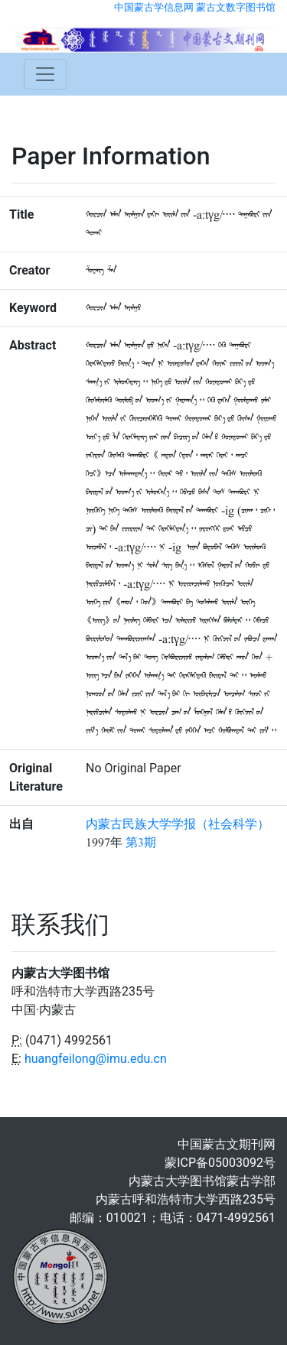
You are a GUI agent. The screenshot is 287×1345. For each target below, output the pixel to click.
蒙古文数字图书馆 (236, 7)
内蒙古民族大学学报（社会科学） (177, 824)
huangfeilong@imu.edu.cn (95, 1058)
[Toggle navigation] (45, 74)
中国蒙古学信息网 (154, 7)
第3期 (141, 843)
